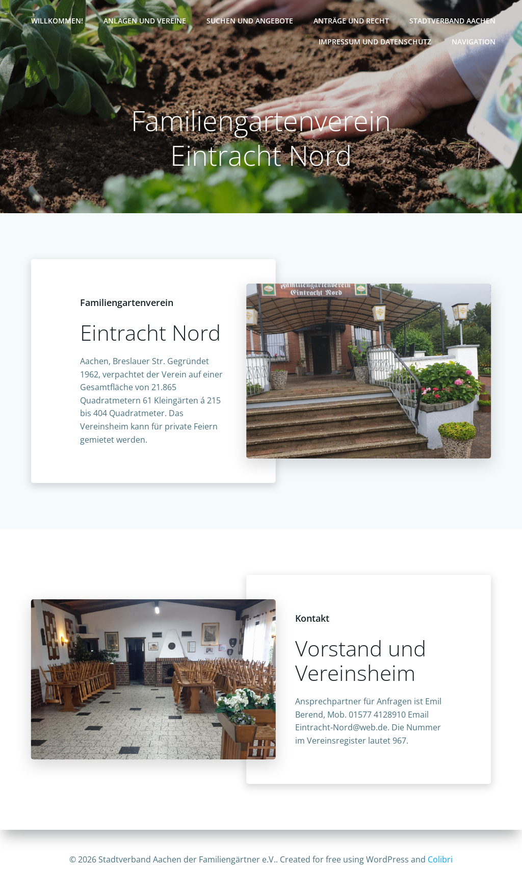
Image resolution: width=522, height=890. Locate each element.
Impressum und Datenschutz (375, 41)
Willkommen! (57, 21)
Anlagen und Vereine (144, 21)
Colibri (440, 859)
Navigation (473, 41)
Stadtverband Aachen (452, 21)
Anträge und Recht (351, 21)
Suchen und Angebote (249, 21)
